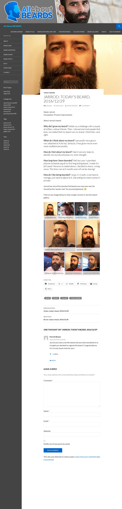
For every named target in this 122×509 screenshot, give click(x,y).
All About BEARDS (12, 26)
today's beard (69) (9, 129)
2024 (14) (7, 145)
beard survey (8, 54)
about (6, 41)
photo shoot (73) (9, 127)
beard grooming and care (47, 31)
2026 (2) (6, 141)
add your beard (114, 31)
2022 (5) (6, 149)
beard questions (9, 50)
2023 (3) (6, 147)
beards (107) (8, 125)
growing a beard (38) (10, 113)
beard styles (30, 31)
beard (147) (7, 123)
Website (47, 431)
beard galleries (93, 31)
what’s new (7, 68)
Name (47, 411)
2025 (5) (6, 143)
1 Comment (85, 106)
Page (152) (7, 93)
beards (55, 298)
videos (104, 31)
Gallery (49, 106)
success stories (79, 31)
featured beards (64, 31)
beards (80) (7, 105)
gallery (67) (7, 131)
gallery (64, 298)
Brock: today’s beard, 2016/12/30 (72, 318)
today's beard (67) (9, 107)
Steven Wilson (72, 106)
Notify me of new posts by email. (57, 444)
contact (7, 72)
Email (46, 421)
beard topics (8, 59)
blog (5, 63)
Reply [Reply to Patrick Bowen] (54, 360)
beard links (8, 45)
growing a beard (17, 31)
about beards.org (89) (10, 103)
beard (48, 298)
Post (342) (7, 91)
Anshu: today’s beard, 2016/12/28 (72, 309)
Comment (48, 380)
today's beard (49, 93)
